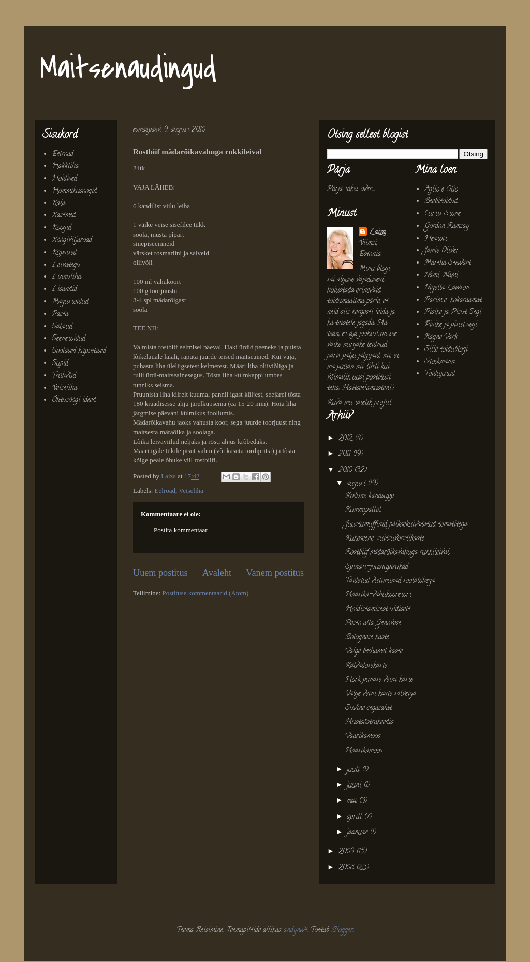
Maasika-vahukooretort (378, 595)
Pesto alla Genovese (373, 623)
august (357, 483)
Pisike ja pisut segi (450, 324)
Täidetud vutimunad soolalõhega (390, 581)
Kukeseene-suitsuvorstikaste (384, 538)
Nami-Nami (441, 275)
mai (353, 801)
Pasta (60, 314)
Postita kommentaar (181, 530)
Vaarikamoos (362, 736)
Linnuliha (66, 277)
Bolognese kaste (367, 637)
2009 (347, 852)
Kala (58, 203)
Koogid (61, 228)
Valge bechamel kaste (374, 651)
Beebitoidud (441, 201)
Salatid (62, 327)
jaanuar (358, 832)
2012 (346, 438)
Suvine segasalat (368, 708)
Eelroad (165, 490)
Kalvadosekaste (366, 666)
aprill (355, 817)
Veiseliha (191, 490)
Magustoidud (70, 302)
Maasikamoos (363, 751)
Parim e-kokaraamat (453, 300)
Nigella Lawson (446, 288)
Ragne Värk (441, 337)
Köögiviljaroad (72, 240)
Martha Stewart (447, 263)
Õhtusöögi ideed (74, 400)
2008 (347, 868)
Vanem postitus (275, 572)
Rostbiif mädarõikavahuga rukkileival (397, 552)
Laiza (377, 232)
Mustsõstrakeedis (369, 722)
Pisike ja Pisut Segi (452, 312)
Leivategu (66, 265)
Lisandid (64, 289)
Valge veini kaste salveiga (380, 694)
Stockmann (439, 362)
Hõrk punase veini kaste (379, 680)
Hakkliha (65, 166)
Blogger (342, 930)
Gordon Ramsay (446, 226)
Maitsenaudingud (128, 69)
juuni (355, 785)
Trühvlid (64, 376)
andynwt (295, 930)
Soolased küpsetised (79, 351)
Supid (60, 363)
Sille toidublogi (446, 349)
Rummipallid (363, 510)
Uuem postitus (160, 572)
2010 (346, 470)
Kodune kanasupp (369, 496)
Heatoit (435, 239)
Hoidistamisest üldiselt (377, 609)
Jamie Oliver (441, 250)
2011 (345, 454)
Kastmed (64, 215)
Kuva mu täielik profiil (359, 403)
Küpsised (64, 252)
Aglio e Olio (441, 189)
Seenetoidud (68, 338)
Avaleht (216, 572)
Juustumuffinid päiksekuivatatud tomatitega (406, 524)
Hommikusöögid (74, 191)
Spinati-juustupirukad (376, 567)
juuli (354, 770)
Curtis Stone (442, 214)
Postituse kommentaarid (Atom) (206, 593)
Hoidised (64, 178)
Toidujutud (439, 374)
